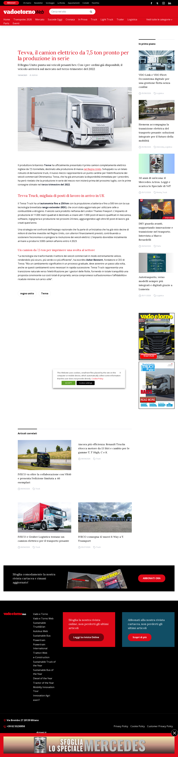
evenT (36, 700)
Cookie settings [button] (85, 383)
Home (6, 19)
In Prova (82, 19)
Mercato (39, 19)
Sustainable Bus (42, 635)
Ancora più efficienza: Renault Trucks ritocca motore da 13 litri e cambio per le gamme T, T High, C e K (103, 448)
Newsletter (38, 3)
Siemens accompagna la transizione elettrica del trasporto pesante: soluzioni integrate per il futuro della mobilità (156, 132)
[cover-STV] (157, 385)
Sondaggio (50, 3)
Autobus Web (40, 631)
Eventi (16, 23)
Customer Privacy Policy (160, 726)
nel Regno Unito (92, 169)
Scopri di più (140, 637)
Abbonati (11, 3)
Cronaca (70, 19)
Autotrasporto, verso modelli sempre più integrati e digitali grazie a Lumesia (155, 283)
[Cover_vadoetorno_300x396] (157, 336)
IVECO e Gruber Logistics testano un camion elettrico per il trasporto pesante (43, 538)
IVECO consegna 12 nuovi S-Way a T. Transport (101, 538)
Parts (6, 23)
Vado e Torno (40, 614)
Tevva (44, 293)
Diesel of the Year (42, 678)
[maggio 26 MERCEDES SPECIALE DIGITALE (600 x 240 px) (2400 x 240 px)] (89, 745)
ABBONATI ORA (152, 578)
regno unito (27, 293)
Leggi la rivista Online (86, 637)
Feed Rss (95, 3)
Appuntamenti (74, 3)
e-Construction (41, 657)
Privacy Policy (121, 726)
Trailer (120, 19)
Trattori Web (40, 652)
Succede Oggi (55, 19)
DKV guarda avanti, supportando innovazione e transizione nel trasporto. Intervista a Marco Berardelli (156, 231)
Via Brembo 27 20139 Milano (21, 720)
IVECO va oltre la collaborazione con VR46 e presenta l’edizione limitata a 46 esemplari (44, 478)
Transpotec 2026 (22, 19)
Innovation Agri (41, 695)
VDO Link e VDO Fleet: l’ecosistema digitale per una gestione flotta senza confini (154, 81)
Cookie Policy (137, 726)
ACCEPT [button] (68, 383)
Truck (94, 19)
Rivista (159, 192)
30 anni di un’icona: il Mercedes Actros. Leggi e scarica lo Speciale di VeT (155, 182)
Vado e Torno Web (43, 618)
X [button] (120, 372)
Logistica (132, 19)
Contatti (85, 3)
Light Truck (107, 19)
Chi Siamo (27, 3)
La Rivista (61, 3)
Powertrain (39, 640)
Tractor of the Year (43, 682)
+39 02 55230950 (14, 726)
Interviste (160, 147)
